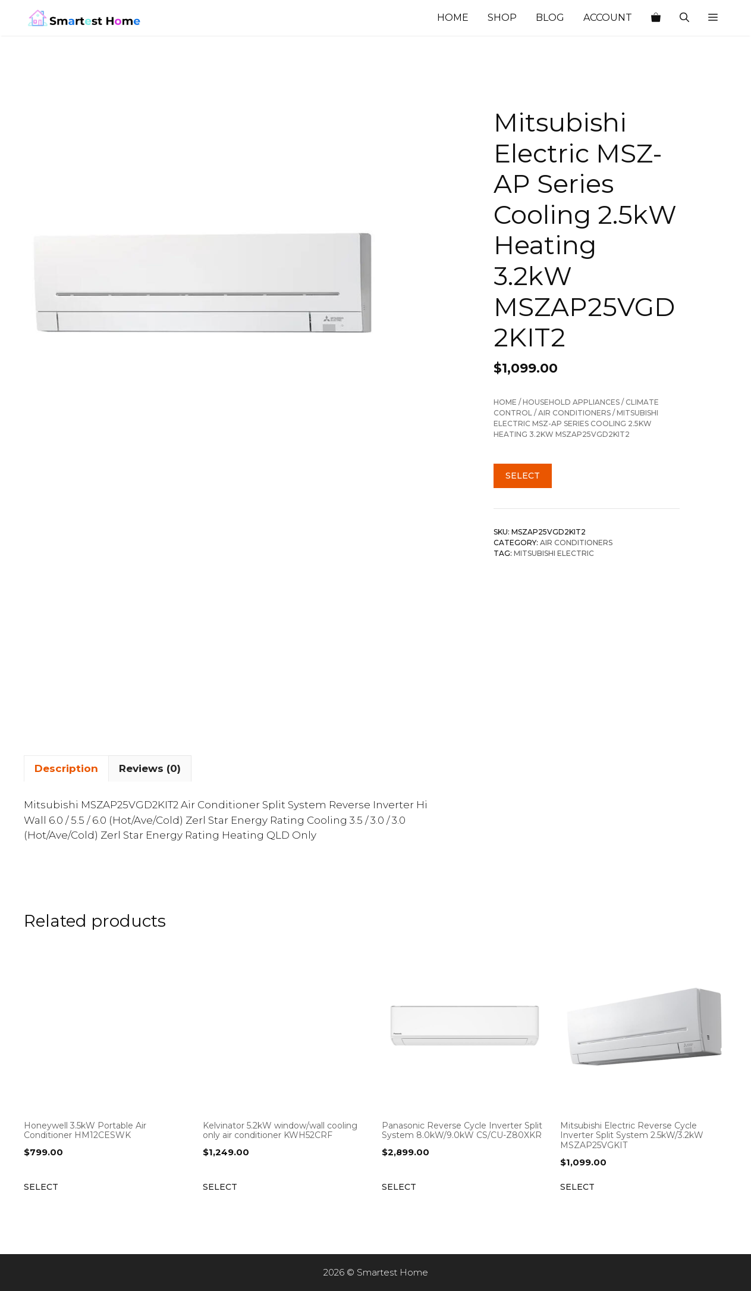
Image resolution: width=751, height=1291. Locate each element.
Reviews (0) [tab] (150, 768)
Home (453, 17)
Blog (550, 17)
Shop (502, 17)
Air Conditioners (574, 412)
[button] (713, 18)
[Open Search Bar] (684, 18)
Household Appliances (571, 402)
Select (522, 475)
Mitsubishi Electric (554, 553)
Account (607, 17)
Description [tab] (66, 768)
